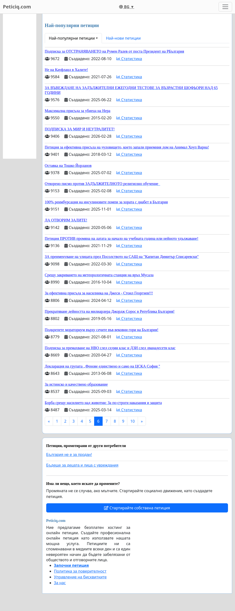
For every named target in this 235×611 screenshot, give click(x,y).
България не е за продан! (69, 455)
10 (132, 421)
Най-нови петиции (123, 38)
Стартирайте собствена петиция (137, 508)
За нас (60, 582)
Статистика (129, 58)
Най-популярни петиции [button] (72, 38)
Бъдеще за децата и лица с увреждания (82, 465)
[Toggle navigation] (225, 7)
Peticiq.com (17, 6)
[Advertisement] (19, 86)
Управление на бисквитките (80, 577)
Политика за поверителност (80, 571)
